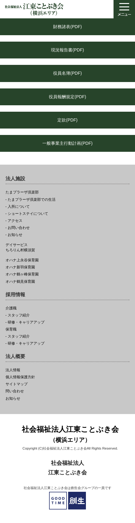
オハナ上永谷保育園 (22, 260)
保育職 (11, 329)
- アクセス (14, 221)
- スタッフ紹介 (18, 315)
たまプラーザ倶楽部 (22, 192)
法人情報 (13, 370)
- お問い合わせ (18, 228)
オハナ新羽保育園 (20, 267)
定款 (67, 120)
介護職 (11, 308)
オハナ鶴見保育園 (20, 282)
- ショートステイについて (27, 214)
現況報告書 (67, 49)
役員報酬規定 (67, 96)
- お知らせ (14, 235)
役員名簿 (67, 73)
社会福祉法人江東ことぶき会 (70, 435)
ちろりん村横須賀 (68, 247)
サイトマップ (17, 384)
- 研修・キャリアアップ (25, 322)
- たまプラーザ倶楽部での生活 (31, 200)
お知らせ (13, 399)
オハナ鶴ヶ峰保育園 (22, 274)
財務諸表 (67, 26)
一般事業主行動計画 (67, 143)
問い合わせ (15, 391)
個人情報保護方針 (20, 377)
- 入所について (18, 207)
